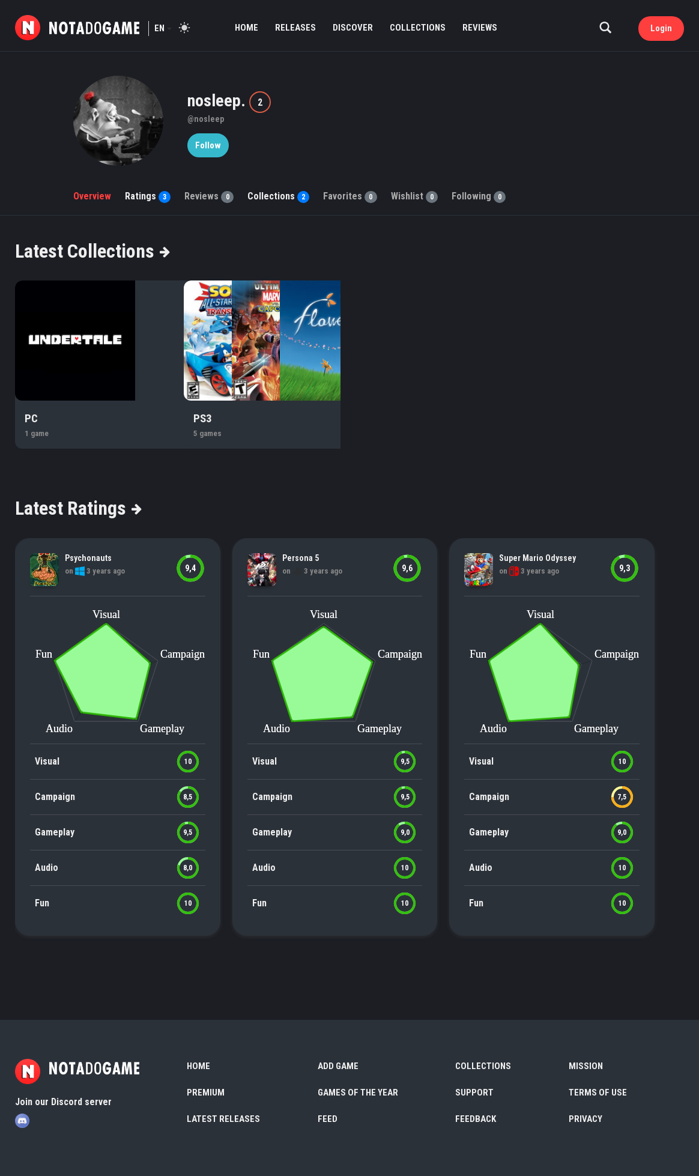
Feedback (475, 1119)
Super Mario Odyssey (537, 558)
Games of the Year (358, 1092)
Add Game (338, 1066)
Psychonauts (88, 558)
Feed (327, 1119)
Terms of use (598, 1092)
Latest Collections (92, 251)
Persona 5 (300, 558)
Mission (586, 1066)
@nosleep (205, 119)
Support (474, 1092)
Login (661, 28)
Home (246, 27)
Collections (418, 27)
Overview (92, 196)
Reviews (479, 27)
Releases (295, 27)
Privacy (585, 1119)
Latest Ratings (78, 508)
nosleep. (218, 101)
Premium (206, 1092)
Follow (208, 145)
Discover (353, 27)
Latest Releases (223, 1119)
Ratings (148, 196)
